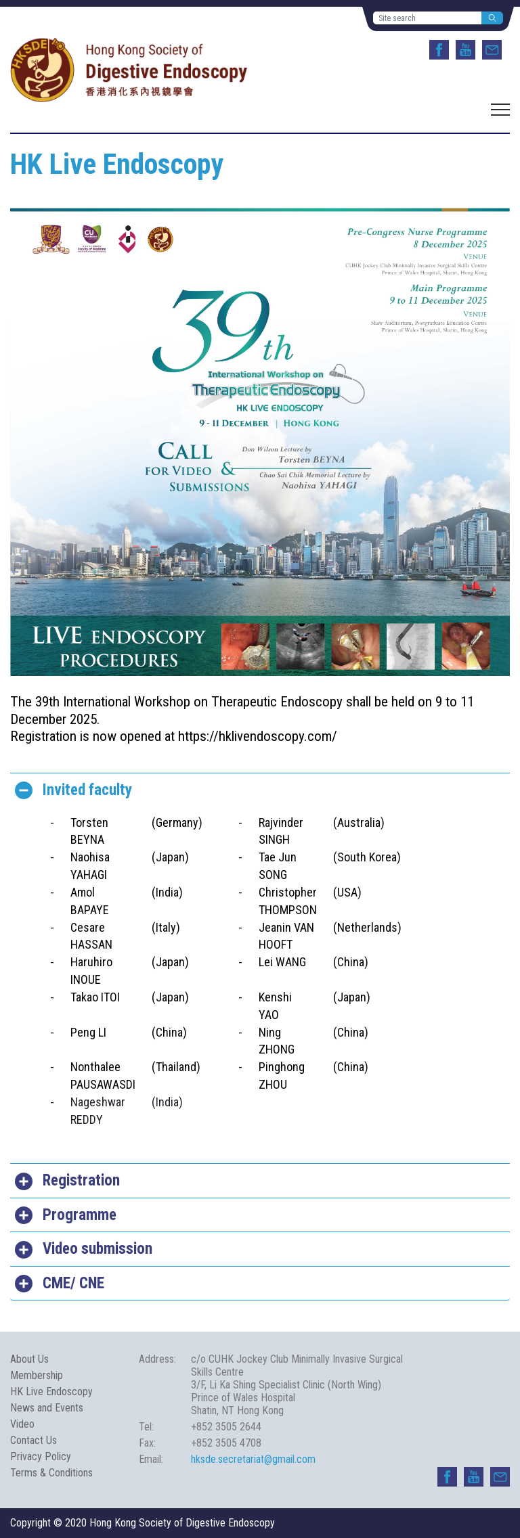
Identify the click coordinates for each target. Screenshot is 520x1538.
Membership (36, 1375)
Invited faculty (87, 790)
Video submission (97, 1249)
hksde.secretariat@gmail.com (253, 1459)
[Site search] (427, 18)
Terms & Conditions (51, 1472)
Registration (81, 1180)
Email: (151, 1459)
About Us (29, 1359)
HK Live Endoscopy (51, 1391)
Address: (157, 1359)
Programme (79, 1215)
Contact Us (33, 1440)
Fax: (147, 1443)
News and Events (46, 1407)
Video (22, 1424)
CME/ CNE (73, 1283)
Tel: (146, 1426)
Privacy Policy (40, 1456)
